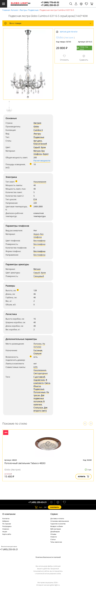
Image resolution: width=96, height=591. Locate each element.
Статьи (53, 539)
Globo (36, 126)
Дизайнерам (55, 531)
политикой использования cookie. (48, 573)
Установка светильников (59, 521)
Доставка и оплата (57, 518)
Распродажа (6, 526)
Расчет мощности (41, 160)
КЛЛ (35, 367)
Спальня (37, 353)
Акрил (45, 154)
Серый (36, 147)
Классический (40, 143)
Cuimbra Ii (38, 130)
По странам (6, 524)
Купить (83, 476)
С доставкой (39, 377)
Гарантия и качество (58, 524)
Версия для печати (68, 32)
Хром (43, 147)
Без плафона (39, 152)
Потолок (37, 343)
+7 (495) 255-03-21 (50, 5)
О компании (9, 514)
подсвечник (39, 380)
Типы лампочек (56, 542)
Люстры (23, 10)
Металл (36, 151)
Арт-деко (37, 140)
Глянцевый (38, 276)
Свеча (47, 383)
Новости (53, 537)
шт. (39, 507)
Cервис (54, 514)
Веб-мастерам (55, 529)
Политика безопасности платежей (48, 557)
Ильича (37, 386)
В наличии (39, 403)
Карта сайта (6, 534)
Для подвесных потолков (38, 398)
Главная (6, 10)
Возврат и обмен (56, 526)
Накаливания (39, 181)
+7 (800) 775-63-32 (50, 2)
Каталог (14, 10)
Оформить (54, 507)
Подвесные (33, 10)
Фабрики (5, 521)
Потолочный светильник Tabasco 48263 (24, 463)
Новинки (5, 529)
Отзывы (53, 534)
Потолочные (39, 392)
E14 (35, 199)
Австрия (37, 123)
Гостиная (37, 350)
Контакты (5, 518)
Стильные (38, 407)
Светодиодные (40, 373)
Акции (4, 531)
